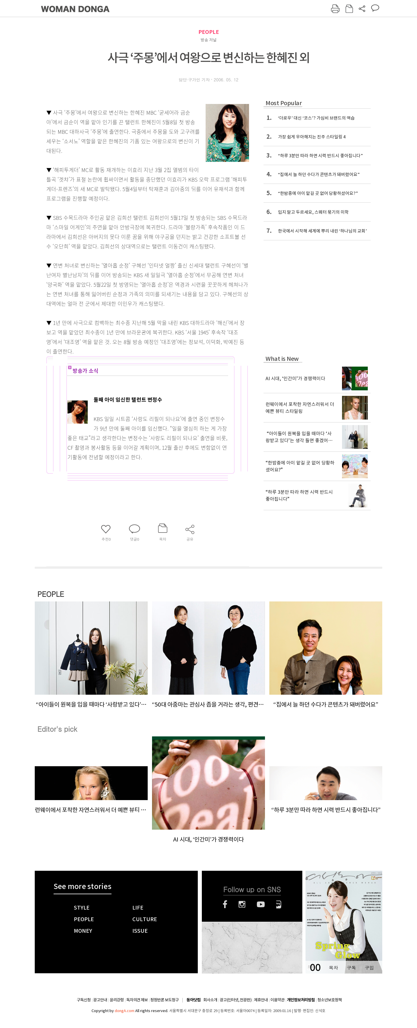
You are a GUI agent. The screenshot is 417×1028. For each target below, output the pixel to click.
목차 (333, 967)
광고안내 (100, 1000)
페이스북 (225, 904)
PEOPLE (208, 32)
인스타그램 (242, 904)
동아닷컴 (193, 1000)
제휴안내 (261, 1000)
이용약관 (277, 1000)
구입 (369, 967)
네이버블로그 (278, 904)
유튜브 (261, 904)
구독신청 (84, 1000)
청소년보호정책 (329, 1000)
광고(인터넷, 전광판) (235, 1000)
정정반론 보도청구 (164, 1000)
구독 (351, 967)
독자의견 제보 (137, 1000)
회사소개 (210, 1000)
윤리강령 (117, 1000)
